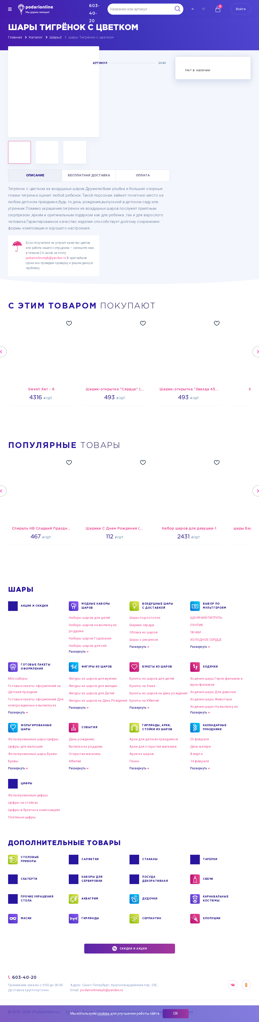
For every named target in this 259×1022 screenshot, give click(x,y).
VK (233, 985)
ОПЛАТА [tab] (143, 175)
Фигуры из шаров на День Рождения (98, 700)
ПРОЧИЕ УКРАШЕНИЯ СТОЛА (37, 899)
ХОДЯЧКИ (210, 667)
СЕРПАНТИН (151, 918)
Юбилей (75, 761)
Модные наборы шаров (95, 606)
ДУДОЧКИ (149, 899)
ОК (175, 1013)
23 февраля (199, 739)
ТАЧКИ (195, 632)
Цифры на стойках (23, 802)
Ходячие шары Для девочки (213, 692)
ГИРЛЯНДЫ (90, 918)
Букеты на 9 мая (142, 686)
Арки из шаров (142, 754)
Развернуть (77, 651)
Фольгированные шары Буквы (32, 754)
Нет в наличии (197, 70)
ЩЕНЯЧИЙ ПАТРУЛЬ (206, 618)
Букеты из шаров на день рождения (158, 693)
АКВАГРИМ (89, 899)
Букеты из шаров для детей (152, 678)
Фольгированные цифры (28, 795)
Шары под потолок (145, 618)
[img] (10, 9)
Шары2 (56, 37)
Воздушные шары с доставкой (157, 606)
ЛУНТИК (196, 625)
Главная (15, 37)
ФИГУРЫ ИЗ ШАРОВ (96, 667)
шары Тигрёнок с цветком (91, 37)
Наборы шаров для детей (89, 618)
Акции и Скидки (34, 606)
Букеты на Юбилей (144, 700)
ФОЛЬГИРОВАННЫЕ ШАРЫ (36, 727)
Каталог (36, 37)
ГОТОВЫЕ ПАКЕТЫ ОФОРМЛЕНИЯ (35, 667)
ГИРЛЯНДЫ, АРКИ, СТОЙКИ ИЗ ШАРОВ (157, 727)
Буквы (13, 761)
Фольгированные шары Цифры (33, 739)
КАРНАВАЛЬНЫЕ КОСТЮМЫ (215, 899)
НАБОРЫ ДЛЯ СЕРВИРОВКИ (92, 879)
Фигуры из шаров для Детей (92, 693)
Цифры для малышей (25, 746)
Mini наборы (18, 678)
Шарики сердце (142, 625)
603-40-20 (24, 977)
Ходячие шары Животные (211, 699)
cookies (103, 1013)
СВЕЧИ (208, 879)
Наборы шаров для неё (87, 646)
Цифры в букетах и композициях (34, 810)
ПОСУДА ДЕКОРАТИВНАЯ (155, 879)
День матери (200, 746)
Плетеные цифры (22, 817)
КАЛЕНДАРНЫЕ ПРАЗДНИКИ (215, 727)
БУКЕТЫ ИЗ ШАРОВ (157, 667)
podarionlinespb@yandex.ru (46, 258)
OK (246, 985)
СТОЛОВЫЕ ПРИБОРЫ (30, 859)
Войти (241, 9)
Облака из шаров (144, 632)
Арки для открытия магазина (153, 746)
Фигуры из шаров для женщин (93, 686)
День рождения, (82, 739)
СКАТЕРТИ (29, 879)
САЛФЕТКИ (90, 859)
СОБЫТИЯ (89, 727)
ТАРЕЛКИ (210, 859)
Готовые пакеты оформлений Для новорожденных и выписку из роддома (36, 705)
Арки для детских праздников (154, 739)
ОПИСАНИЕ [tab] (35, 175)
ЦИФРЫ (26, 784)
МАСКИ (26, 918)
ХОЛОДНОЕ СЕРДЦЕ (206, 639)
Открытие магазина (84, 754)
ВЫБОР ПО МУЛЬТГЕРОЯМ (214, 606)
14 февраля (199, 761)
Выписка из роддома (86, 746)
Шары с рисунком (144, 639)
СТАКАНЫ (150, 859)
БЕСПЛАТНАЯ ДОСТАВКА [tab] (89, 175)
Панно (134, 761)
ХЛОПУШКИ (212, 918)
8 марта (196, 754)
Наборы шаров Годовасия (90, 638)
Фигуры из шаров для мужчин (93, 678)
